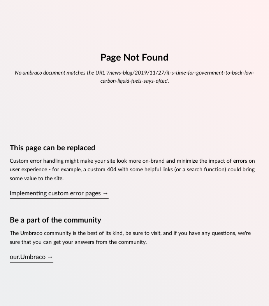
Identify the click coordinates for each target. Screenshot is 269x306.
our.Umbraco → (31, 257)
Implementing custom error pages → (59, 193)
